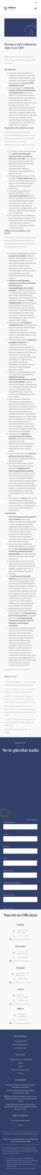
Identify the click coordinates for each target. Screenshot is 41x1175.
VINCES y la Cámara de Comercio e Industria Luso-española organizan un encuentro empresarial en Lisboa (20, 699)
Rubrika (20, 1136)
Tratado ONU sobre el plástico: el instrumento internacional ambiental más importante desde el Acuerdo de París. (20, 1106)
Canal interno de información (12, 1139)
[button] (35, 8)
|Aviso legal (26, 1139)
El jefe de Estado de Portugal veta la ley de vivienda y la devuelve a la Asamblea (20, 722)
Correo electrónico (9, 908)
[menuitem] (36, 3)
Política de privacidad (23, 1141)
